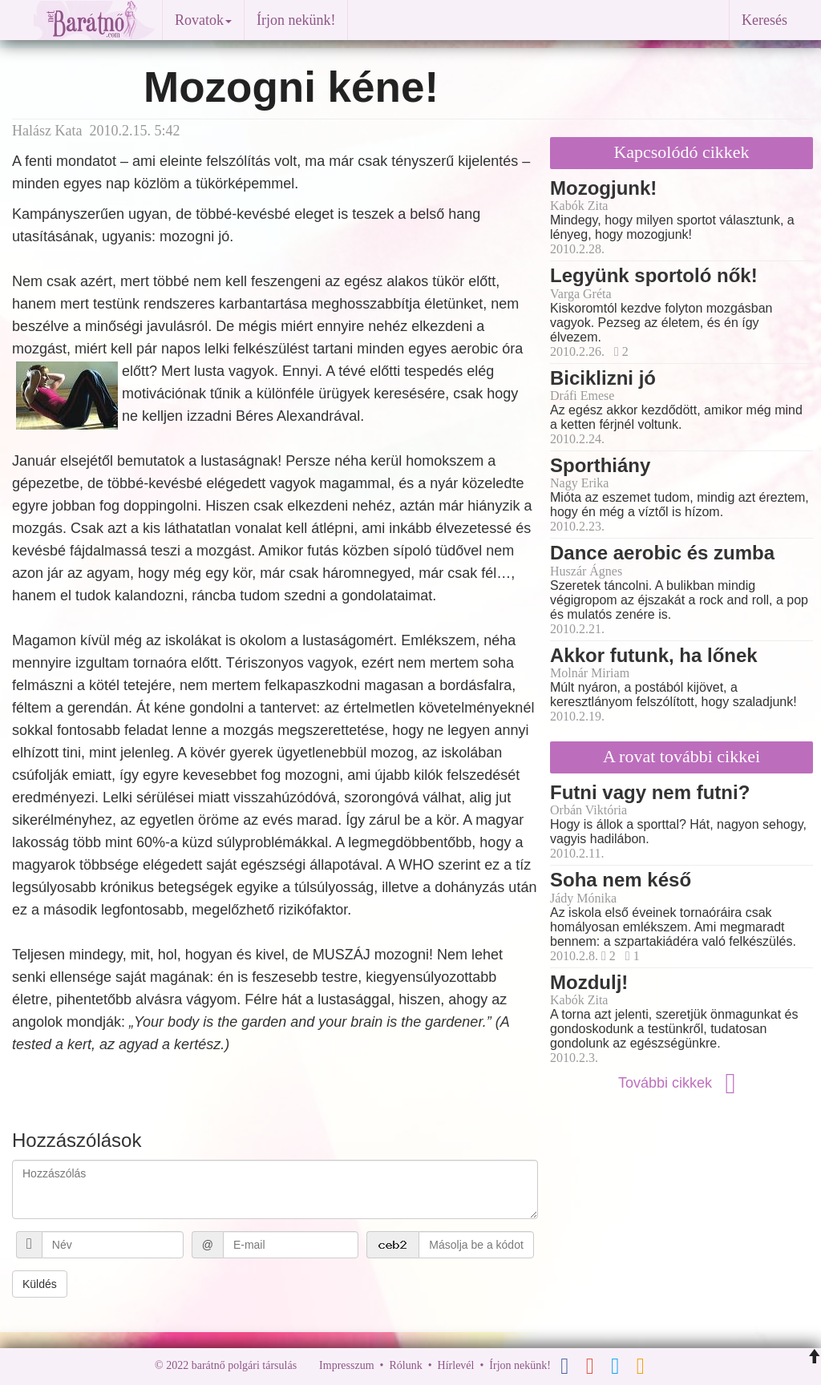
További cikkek (681, 1083)
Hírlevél (456, 1365)
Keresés (764, 20)
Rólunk (405, 1365)
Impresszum (346, 1365)
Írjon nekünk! (296, 20)
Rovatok (203, 20)
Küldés (39, 1284)
